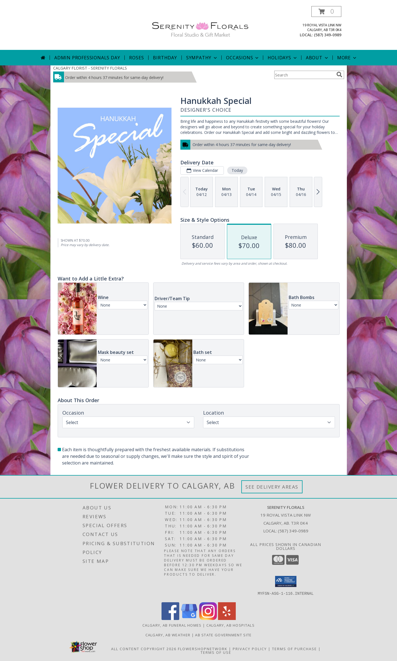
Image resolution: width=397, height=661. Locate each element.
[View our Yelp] (227, 618)
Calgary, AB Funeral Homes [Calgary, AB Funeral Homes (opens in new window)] (172, 625)
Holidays (283, 58)
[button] (326, 11)
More (347, 58)
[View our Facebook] (170, 618)
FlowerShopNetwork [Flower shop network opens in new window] (202, 648)
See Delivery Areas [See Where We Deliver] (271, 487)
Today (237, 170)
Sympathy (202, 58)
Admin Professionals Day (87, 58)
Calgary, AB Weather (168, 634)
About (317, 58)
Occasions (243, 58)
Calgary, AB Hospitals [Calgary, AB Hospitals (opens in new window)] (230, 625)
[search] (339, 75)
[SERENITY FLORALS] (200, 26)
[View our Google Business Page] (189, 618)
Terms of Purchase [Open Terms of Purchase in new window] (294, 648)
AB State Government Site (223, 634)
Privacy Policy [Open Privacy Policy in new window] (250, 648)
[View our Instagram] (208, 618)
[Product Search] (304, 75)
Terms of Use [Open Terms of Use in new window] (216, 652)
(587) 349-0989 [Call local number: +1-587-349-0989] (327, 34)
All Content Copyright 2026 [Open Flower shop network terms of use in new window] (143, 648)
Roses (136, 58)
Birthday (165, 58)
